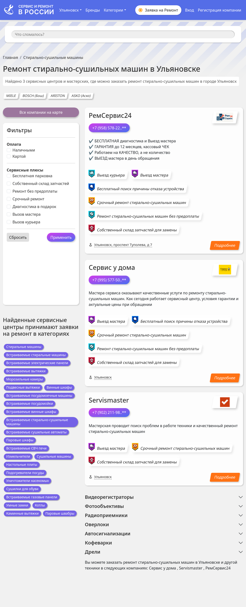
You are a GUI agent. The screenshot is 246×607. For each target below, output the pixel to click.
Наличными (23, 150)
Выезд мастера (154, 175)
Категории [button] (113, 10)
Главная (10, 57)
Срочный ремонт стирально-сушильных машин (142, 202)
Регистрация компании (219, 10)
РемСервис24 (110, 115)
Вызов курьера (26, 222)
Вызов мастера (26, 214)
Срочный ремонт (28, 199)
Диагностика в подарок (34, 206)
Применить (61, 237)
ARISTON (57, 95)
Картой (19, 156)
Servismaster (109, 400)
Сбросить (18, 237)
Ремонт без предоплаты (34, 191)
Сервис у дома (112, 267)
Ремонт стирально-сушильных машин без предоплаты (148, 216)
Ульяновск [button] (69, 10)
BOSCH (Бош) (33, 95)
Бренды (93, 10)
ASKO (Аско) (81, 95)
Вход (189, 10)
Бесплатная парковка (32, 175)
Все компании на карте (40, 112)
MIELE (11, 95)
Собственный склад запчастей (40, 183)
